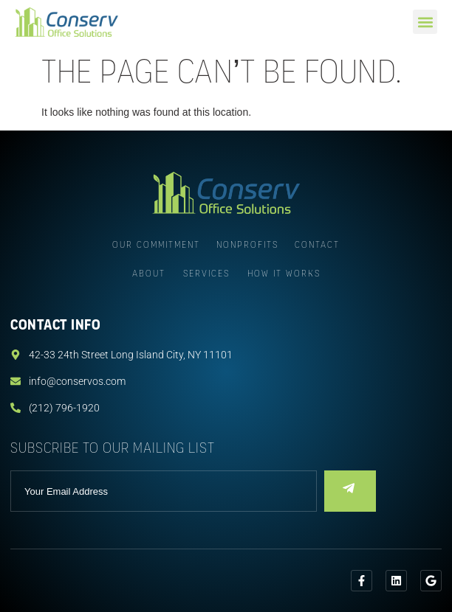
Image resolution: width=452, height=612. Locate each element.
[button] (425, 22)
